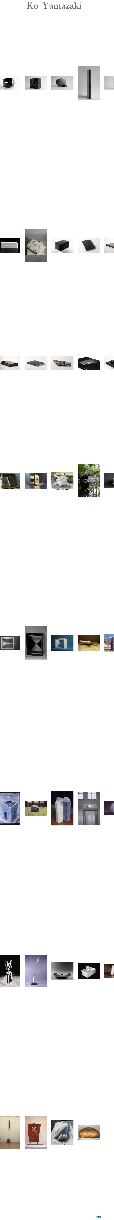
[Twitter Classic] (97, 1217)
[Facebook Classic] (99, 1217)
